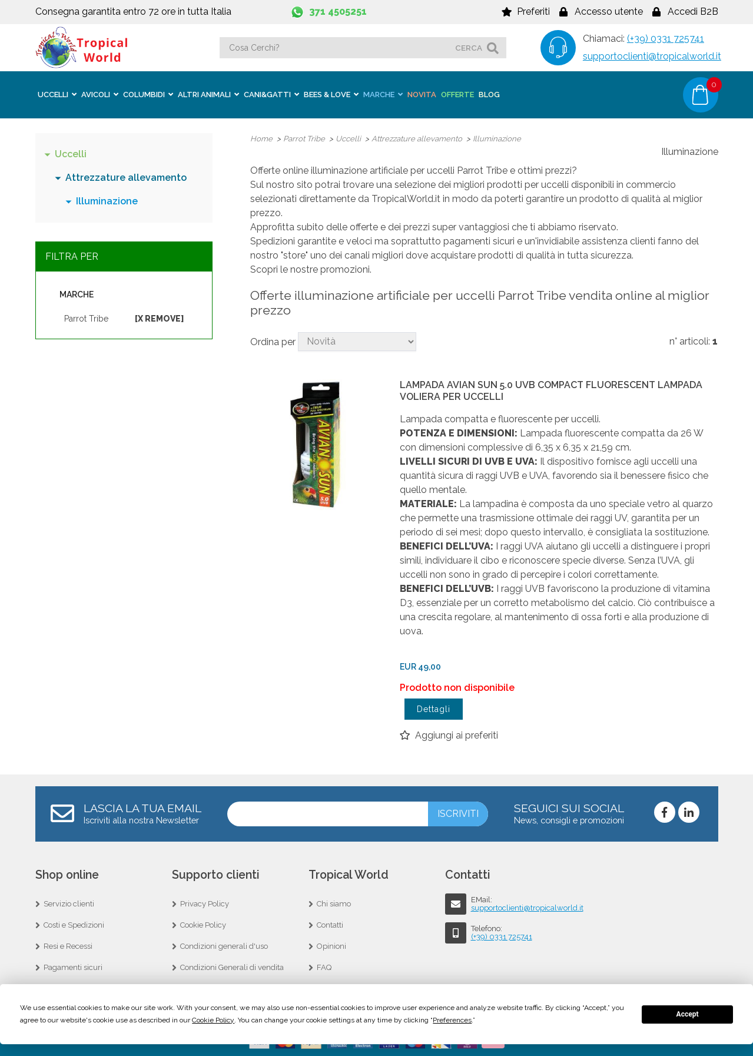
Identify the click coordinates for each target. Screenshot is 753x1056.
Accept (687, 1014)
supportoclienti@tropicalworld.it (652, 56)
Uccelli (71, 153)
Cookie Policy (203, 924)
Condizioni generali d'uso (224, 945)
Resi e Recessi (68, 945)
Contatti (330, 924)
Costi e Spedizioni (74, 924)
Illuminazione (107, 200)
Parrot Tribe (86, 318)
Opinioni (331, 945)
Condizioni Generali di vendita (232, 966)
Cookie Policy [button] (213, 1020)
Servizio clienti (69, 903)
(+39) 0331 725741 (665, 38)
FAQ (324, 966)
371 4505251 (338, 11)
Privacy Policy (204, 903)
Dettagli (433, 708)
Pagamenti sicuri (73, 966)
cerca (468, 47)
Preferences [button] (452, 1020)
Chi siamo (334, 903)
